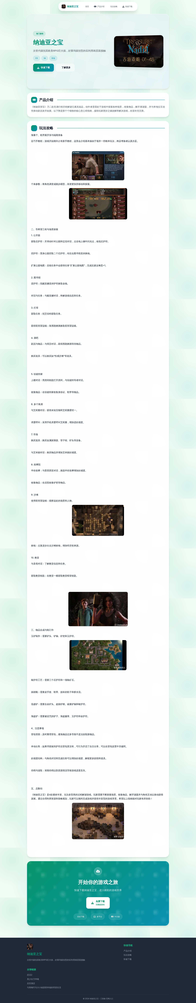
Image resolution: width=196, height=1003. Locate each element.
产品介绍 (128, 951)
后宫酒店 (31, 983)
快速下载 (128, 959)
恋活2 (29, 975)
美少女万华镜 (33, 979)
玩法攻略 (128, 955)
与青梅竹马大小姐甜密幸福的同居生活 (44, 987)
